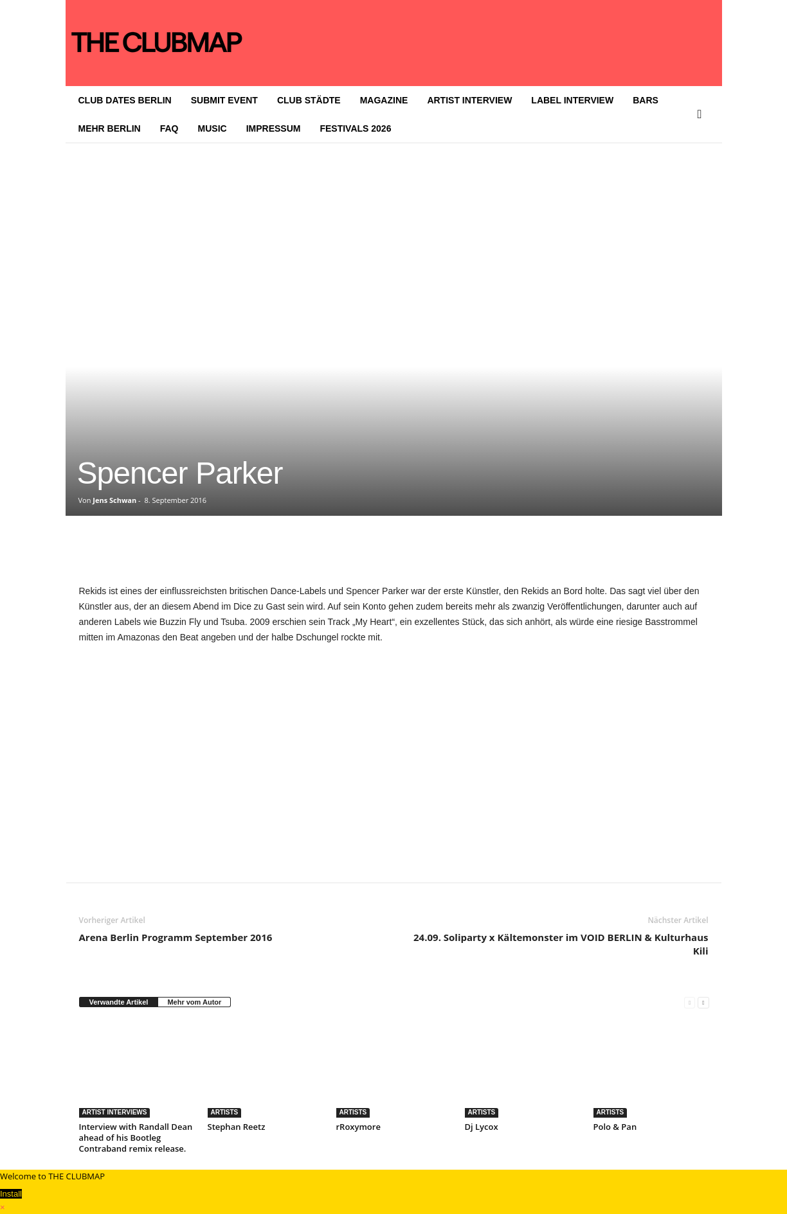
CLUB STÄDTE (309, 100)
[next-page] (703, 1002)
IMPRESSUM (273, 128)
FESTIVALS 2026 (355, 128)
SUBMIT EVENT (224, 100)
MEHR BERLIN (109, 128)
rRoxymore (358, 1126)
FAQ (169, 128)
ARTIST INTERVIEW (469, 100)
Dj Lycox (481, 1126)
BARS (645, 100)
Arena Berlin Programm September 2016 (176, 937)
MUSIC (212, 128)
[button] (703, 114)
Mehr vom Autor (194, 1002)
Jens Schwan (114, 500)
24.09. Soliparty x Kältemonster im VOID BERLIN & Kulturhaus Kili (560, 944)
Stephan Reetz (237, 1126)
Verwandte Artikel (119, 1002)
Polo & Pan (615, 1126)
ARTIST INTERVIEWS (114, 1112)
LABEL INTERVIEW (572, 100)
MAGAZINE (384, 100)
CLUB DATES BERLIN (125, 100)
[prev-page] (689, 1002)
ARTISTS (225, 1112)
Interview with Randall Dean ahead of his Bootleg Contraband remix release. (136, 1137)
